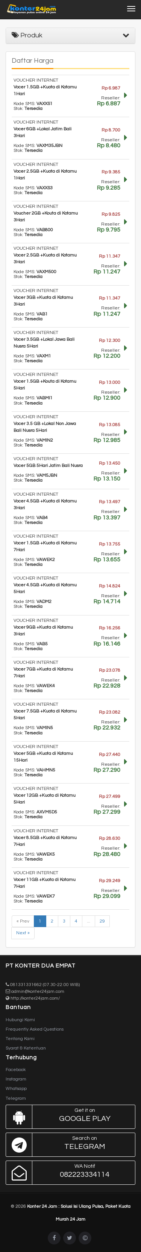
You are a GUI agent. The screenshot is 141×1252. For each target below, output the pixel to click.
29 (102, 921)
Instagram (16, 1079)
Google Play (68, 1116)
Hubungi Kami (20, 1019)
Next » (23, 932)
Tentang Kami (20, 1038)
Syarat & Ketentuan (26, 1048)
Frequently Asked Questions (35, 1029)
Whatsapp (16, 1088)
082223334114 (68, 1172)
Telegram (16, 1098)
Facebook (16, 1069)
